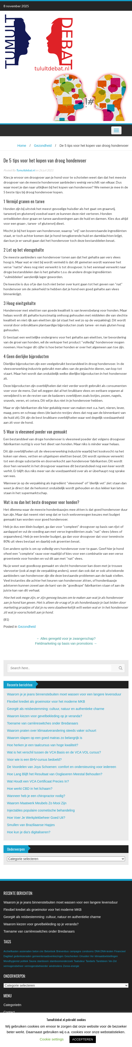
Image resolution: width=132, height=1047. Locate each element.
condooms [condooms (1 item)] (88, 951)
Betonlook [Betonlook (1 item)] (49, 951)
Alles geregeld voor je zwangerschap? (66, 638)
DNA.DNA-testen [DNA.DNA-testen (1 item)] (103, 951)
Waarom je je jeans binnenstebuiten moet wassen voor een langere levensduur (64, 694)
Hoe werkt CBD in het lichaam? (29, 788)
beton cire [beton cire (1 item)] (37, 951)
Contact (9, 1012)
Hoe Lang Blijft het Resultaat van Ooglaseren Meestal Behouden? (54, 774)
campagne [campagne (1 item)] (75, 951)
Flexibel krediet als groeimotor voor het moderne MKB (46, 701)
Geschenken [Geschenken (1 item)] (71, 956)
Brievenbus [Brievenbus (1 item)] (62, 951)
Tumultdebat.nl (25, 170)
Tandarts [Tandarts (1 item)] (90, 961)
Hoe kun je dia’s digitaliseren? (28, 832)
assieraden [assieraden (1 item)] (25, 951)
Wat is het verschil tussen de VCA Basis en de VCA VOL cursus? (54, 752)
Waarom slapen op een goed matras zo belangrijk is (44, 738)
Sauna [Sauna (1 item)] (32, 961)
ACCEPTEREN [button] (82, 1039)
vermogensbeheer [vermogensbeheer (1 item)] (13, 966)
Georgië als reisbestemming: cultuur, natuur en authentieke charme (55, 709)
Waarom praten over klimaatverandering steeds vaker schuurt (51, 730)
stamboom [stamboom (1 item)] (43, 961)
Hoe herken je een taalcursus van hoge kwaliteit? (42, 745)
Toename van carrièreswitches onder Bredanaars (42, 723)
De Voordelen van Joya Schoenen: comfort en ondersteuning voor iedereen (61, 767)
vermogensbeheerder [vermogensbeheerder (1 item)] (36, 966)
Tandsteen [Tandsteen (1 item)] (102, 961)
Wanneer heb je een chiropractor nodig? (36, 796)
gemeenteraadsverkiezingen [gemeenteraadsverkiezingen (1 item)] (47, 956)
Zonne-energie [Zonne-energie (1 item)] (71, 966)
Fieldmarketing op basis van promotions (66, 643)
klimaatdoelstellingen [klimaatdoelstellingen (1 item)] (106, 956)
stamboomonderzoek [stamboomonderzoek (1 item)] (61, 961)
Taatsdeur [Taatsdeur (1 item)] (79, 961)
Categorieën (12, 1005)
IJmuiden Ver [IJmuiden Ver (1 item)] (86, 956)
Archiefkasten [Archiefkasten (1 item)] (11, 951)
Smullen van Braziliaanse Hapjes (31, 825)
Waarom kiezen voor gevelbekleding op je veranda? (44, 716)
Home (21, 145)
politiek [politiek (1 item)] (24, 961)
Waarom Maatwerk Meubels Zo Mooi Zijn (36, 803)
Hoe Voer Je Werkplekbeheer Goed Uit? (36, 817)
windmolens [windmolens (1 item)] (55, 966)
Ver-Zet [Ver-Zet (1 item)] (112, 961)
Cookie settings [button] (52, 1039)
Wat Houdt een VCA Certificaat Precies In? (38, 781)
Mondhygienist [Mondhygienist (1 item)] (11, 961)
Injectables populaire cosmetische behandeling (41, 810)
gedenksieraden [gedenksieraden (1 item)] (22, 956)
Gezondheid (43, 145)
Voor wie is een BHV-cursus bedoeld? (34, 759)
